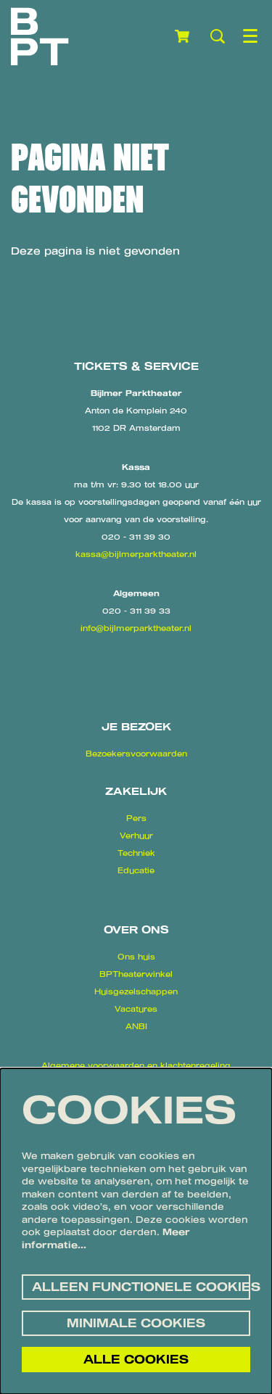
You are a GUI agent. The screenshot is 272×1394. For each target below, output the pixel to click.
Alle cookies (136, 1359)
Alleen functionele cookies (141, 1286)
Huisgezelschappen (136, 991)
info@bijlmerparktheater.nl (136, 628)
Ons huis (136, 956)
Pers (136, 818)
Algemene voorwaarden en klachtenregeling (136, 1065)
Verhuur (136, 835)
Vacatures (136, 1009)
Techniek (136, 853)
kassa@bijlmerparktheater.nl (136, 554)
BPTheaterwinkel (136, 974)
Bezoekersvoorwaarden (136, 753)
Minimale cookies (136, 1322)
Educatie (136, 870)
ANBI (136, 1026)
